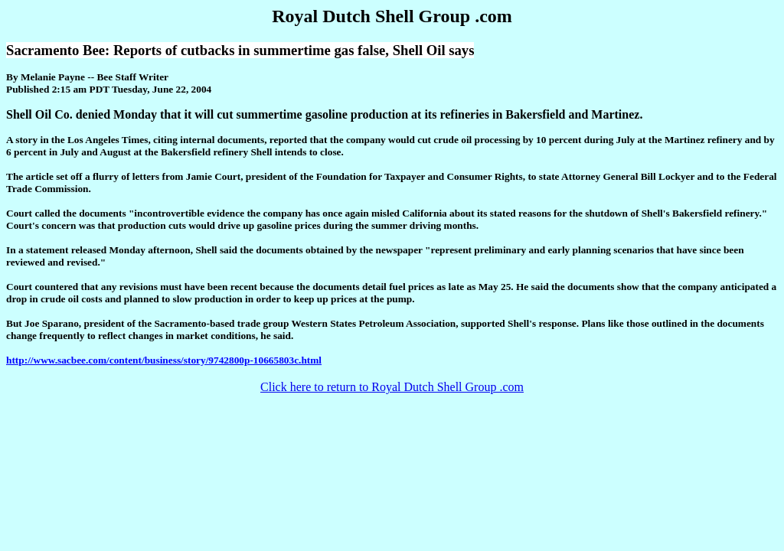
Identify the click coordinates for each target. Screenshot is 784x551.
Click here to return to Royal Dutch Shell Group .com (392, 386)
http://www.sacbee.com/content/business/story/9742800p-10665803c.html (164, 360)
